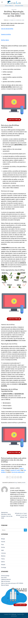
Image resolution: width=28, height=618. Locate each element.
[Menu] (2, 2)
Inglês (2, 550)
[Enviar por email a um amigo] (15, 477)
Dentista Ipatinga (5, 575)
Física (2, 544)
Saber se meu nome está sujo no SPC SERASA (12, 583)
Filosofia (3, 541)
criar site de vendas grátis (18, 472)
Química (3, 561)
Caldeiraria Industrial (6, 579)
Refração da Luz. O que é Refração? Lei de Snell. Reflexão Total (21, 515)
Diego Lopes (21, 20)
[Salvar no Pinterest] (18, 477)
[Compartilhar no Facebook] (10, 477)
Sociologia (3, 567)
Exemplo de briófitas (6, 34)
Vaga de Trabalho (9, 5)
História (3, 547)
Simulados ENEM (19, 5)
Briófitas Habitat (5, 40)
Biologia (14, 9)
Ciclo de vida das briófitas (7, 28)
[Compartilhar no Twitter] (12, 477)
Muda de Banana (5, 585)
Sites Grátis (4, 577)
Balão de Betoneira (5, 581)
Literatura (3, 553)
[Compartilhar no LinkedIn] (20, 477)
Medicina (3, 556)
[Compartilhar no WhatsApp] (7, 477)
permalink (23, 482)
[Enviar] (25, 530)
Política (3, 559)
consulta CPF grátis (15, 470)
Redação (3, 564)
